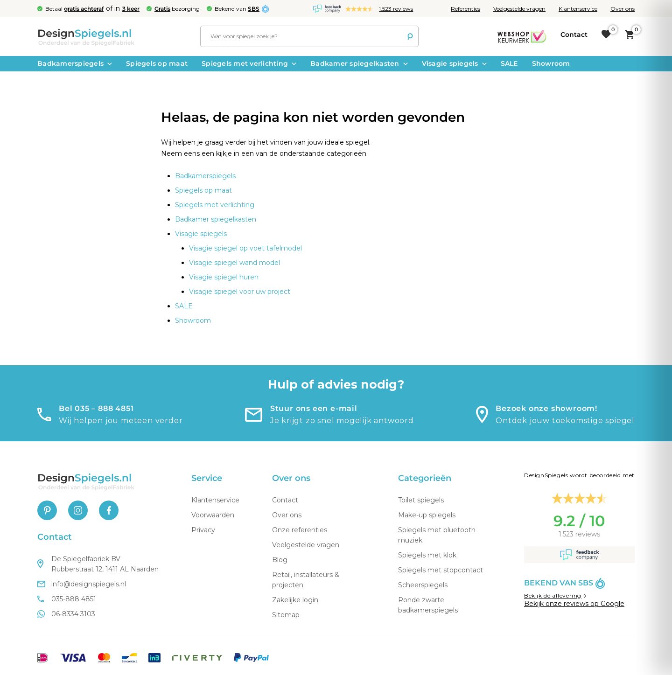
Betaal (74, 8)
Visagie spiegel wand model (234, 262)
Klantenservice (578, 8)
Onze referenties (299, 530)
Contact (285, 500)
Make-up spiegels (426, 515)
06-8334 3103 (66, 614)
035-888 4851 (66, 599)
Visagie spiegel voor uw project (239, 291)
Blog (279, 560)
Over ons (622, 8)
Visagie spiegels (454, 63)
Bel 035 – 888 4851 (96, 408)
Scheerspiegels (423, 585)
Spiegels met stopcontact (440, 570)
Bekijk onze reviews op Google (574, 603)
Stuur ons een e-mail (313, 408)
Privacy (203, 530)
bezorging (177, 8)
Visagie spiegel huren (224, 277)
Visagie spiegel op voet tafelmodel (245, 248)
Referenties (465, 8)
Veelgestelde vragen (519, 8)
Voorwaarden (212, 515)
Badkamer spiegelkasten (359, 63)
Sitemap (286, 615)
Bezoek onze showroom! (546, 408)
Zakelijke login (295, 600)
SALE (509, 63)
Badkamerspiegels (74, 63)
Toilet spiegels (421, 500)
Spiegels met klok (427, 555)
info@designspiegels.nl (81, 584)
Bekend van (237, 8)
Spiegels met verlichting (249, 63)
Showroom (551, 63)
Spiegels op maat (157, 63)
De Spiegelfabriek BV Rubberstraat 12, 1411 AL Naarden (98, 564)
